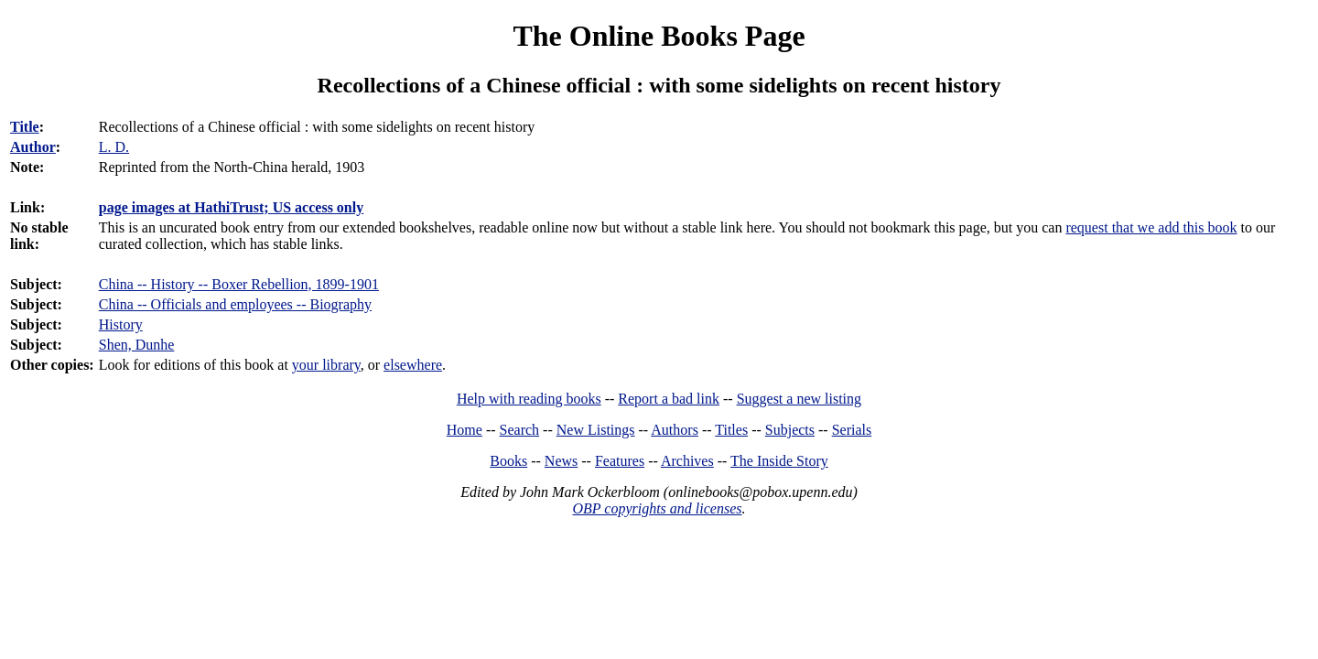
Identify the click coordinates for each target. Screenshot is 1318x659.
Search (520, 430)
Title (24, 127)
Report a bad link (668, 398)
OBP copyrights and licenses (656, 508)
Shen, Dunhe (137, 344)
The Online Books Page (659, 35)
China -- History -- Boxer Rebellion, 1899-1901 (239, 284)
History (121, 324)
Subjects (790, 430)
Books (508, 461)
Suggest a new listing (799, 398)
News (561, 461)
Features (619, 461)
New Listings (595, 430)
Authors (674, 430)
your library (326, 365)
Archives (687, 461)
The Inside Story (779, 461)
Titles (731, 430)
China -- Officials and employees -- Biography (235, 304)
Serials (852, 430)
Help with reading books (529, 398)
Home (464, 430)
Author (33, 147)
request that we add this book (1151, 227)
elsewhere (413, 365)
